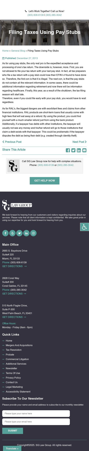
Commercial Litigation (17, 359)
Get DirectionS (14, 266)
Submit (12, 431)
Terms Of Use (13, 373)
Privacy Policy (13, 378)
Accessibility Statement (18, 392)
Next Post (80, 142)
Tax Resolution (14, 350)
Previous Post (11, 142)
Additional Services (16, 364)
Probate (10, 355)
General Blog (18, 51)
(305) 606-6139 (35, 15)
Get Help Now (44, 180)
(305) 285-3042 (53, 15)
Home (5, 51)
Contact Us (12, 382)
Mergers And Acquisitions (19, 345)
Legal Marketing (14, 387)
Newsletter (11, 368)
